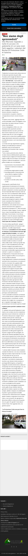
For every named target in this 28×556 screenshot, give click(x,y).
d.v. (4, 55)
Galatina (5, 34)
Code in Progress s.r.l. (13, 522)
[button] (26, 2)
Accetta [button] (14, 24)
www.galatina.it (12, 553)
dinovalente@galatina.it (7, 504)
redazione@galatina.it (7, 506)
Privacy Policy (4, 512)
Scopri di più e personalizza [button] (14, 28)
